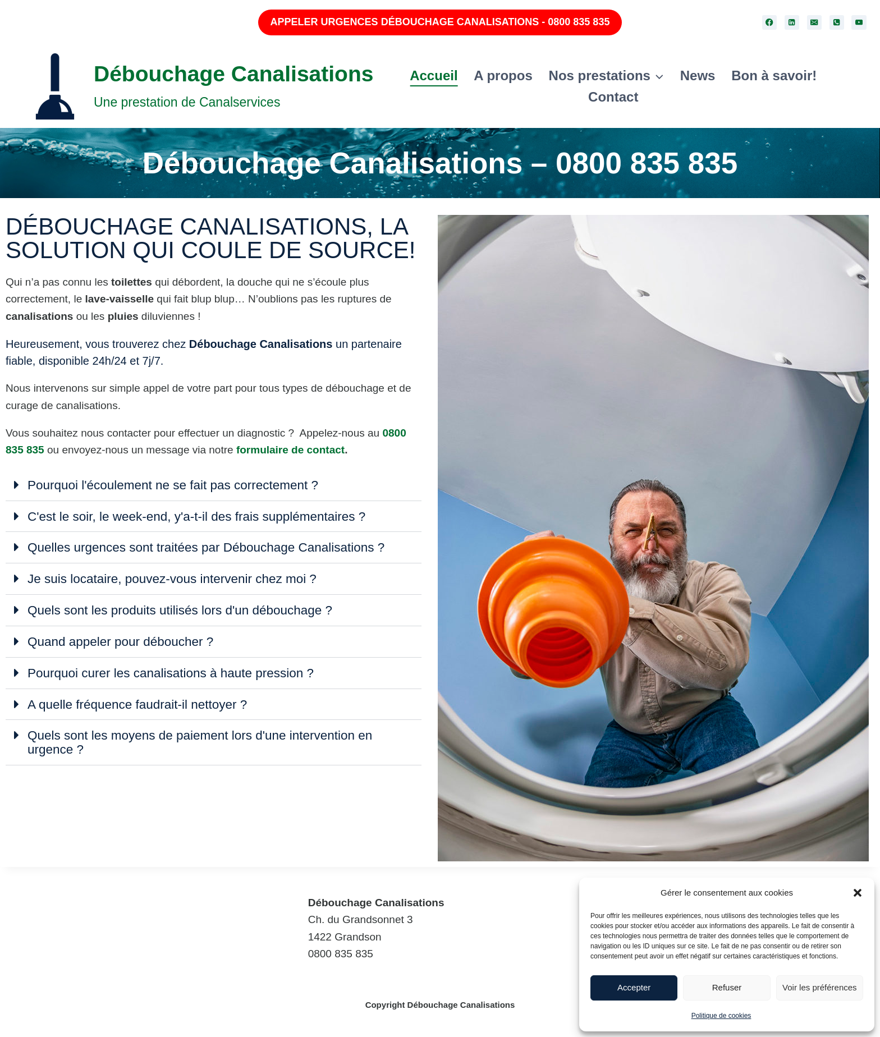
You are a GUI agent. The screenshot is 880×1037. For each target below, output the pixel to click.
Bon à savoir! (774, 75)
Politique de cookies (721, 1016)
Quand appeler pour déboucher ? (122, 639)
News (698, 75)
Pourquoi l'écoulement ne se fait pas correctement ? (176, 485)
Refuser (727, 987)
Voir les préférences (819, 987)
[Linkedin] (792, 22)
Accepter (633, 987)
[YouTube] (859, 22)
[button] (857, 892)
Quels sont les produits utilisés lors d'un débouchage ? (183, 608)
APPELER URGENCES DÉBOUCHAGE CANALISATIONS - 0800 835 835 (440, 21)
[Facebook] (769, 22)
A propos (503, 75)
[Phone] (837, 22)
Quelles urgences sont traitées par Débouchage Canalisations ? (210, 546)
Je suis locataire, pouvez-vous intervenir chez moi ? (175, 577)
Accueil (433, 75)
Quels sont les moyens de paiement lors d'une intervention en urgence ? (203, 738)
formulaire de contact (290, 450)
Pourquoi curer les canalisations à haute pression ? (173, 670)
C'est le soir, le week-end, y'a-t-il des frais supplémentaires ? (200, 515)
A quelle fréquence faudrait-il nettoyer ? (139, 701)
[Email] (814, 22)
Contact (613, 96)
